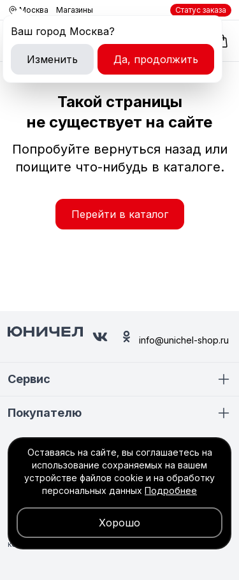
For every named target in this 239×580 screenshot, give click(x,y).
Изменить (52, 59)
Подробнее (171, 490)
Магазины (74, 10)
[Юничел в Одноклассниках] (126, 336)
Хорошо (119, 522)
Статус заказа (200, 10)
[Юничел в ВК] (100, 337)
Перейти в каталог (119, 214)
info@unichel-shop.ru (184, 340)
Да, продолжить (155, 59)
